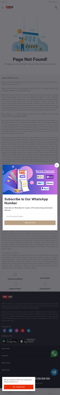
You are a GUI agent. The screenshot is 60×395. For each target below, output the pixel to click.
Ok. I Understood (19, 387)
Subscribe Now (30, 223)
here (16, 382)
